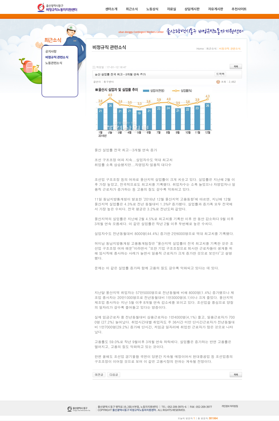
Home (200, 48)
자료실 (171, 9)
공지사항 (51, 51)
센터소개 (111, 9)
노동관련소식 (53, 63)
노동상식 (152, 9)
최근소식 (132, 9)
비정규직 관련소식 (56, 57)
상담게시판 (192, 9)
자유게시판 (215, 9)
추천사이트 (239, 9)
